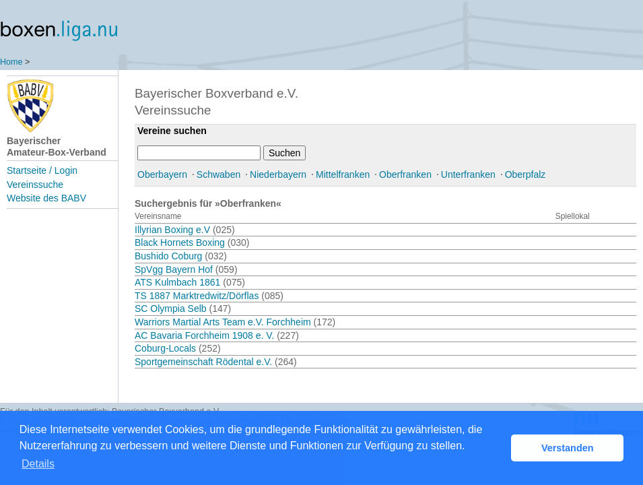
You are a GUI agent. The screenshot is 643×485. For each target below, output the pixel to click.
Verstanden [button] (567, 448)
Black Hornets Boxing (180, 242)
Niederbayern (278, 174)
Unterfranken (468, 174)
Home (11, 62)
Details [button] (38, 464)
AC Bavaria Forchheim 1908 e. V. (204, 335)
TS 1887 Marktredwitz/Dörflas (197, 295)
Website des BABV (46, 198)
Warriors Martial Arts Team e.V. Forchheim (223, 322)
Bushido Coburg (168, 256)
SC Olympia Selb (171, 308)
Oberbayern (162, 174)
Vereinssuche (35, 184)
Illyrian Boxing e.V (172, 229)
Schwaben (218, 174)
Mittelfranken (343, 174)
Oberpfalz (525, 174)
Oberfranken (405, 174)
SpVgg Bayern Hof (174, 269)
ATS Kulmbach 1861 (177, 282)
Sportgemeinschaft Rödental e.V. (203, 361)
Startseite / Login (42, 170)
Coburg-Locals (165, 348)
